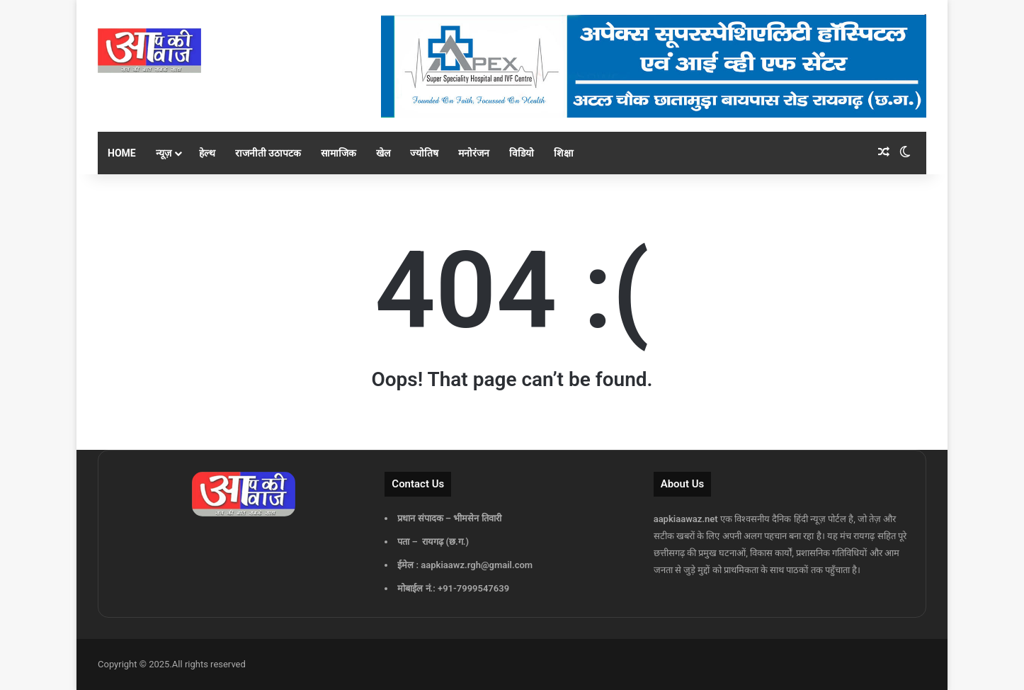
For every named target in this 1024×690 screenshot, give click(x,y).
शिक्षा (564, 153)
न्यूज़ (163, 153)
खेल (383, 153)
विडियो (521, 153)
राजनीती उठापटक (268, 153)
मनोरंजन (473, 153)
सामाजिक (338, 153)
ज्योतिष (424, 153)
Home (122, 153)
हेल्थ (207, 153)
